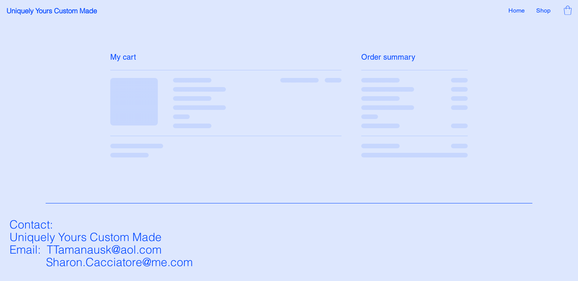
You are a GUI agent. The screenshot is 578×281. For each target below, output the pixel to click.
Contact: (31, 224)
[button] (568, 10)
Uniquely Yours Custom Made (51, 10)
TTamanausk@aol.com (104, 250)
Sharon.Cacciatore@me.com (119, 262)
